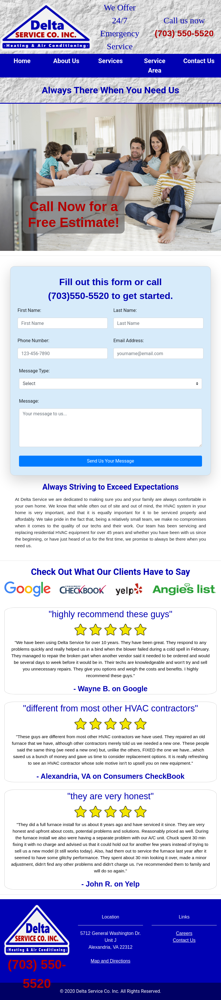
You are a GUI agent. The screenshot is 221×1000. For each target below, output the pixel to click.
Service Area (154, 65)
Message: (29, 401)
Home (22, 61)
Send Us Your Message (110, 461)
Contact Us (199, 61)
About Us (66, 61)
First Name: (29, 310)
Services (110, 61)
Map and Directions (110, 961)
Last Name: (125, 310)
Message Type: (34, 371)
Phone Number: (33, 340)
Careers (184, 933)
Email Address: (128, 340)
